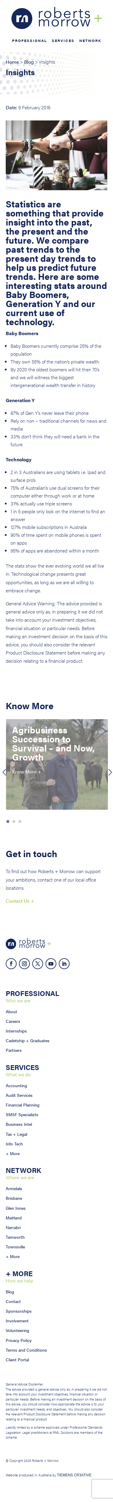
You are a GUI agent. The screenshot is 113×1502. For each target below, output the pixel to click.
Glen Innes (16, 1208)
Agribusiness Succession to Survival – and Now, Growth (53, 743)
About (11, 1011)
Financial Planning (22, 1105)
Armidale (14, 1188)
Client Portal (17, 1359)
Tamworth (15, 1237)
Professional (29, 40)
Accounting (16, 1085)
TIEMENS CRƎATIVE (74, 1475)
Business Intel (19, 1124)
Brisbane (14, 1198)
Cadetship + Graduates (27, 1040)
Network (90, 40)
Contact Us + (20, 900)
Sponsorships (19, 1311)
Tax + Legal (16, 1134)
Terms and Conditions (26, 1350)
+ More (13, 1153)
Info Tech (14, 1144)
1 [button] (7, 821)
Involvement (17, 1321)
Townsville (15, 1247)
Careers (13, 1021)
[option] (57, 764)
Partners (14, 1050)
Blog (29, 61)
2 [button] (13, 821)
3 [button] (19, 821)
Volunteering (17, 1330)
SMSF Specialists (22, 1114)
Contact (13, 1301)
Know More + (26, 771)
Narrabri (13, 1227)
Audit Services (19, 1095)
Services (63, 40)
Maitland (14, 1218)
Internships (16, 1031)
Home (12, 61)
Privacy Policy (19, 1340)
